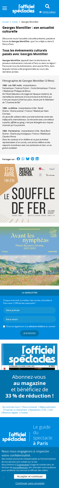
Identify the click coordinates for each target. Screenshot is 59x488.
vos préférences (20, 467)
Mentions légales (10, 412)
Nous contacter (30, 407)
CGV (44, 409)
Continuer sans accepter (30, 483)
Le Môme (12, 108)
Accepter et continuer (30, 476)
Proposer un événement (15, 409)
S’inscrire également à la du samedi (30, 326)
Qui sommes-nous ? (11, 407)
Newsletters (35, 409)
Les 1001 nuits (15, 85)
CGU (51, 409)
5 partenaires (23, 464)
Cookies (24, 412)
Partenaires (14, 130)
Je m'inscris (30, 333)
